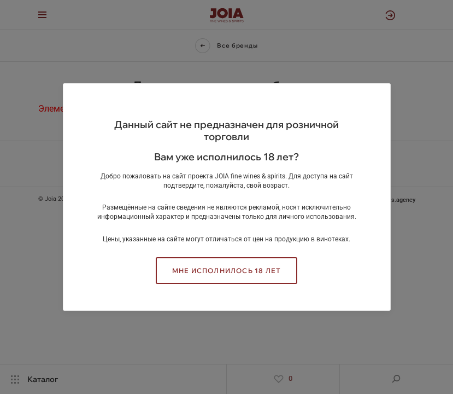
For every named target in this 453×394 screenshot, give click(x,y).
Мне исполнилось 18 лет (226, 270)
